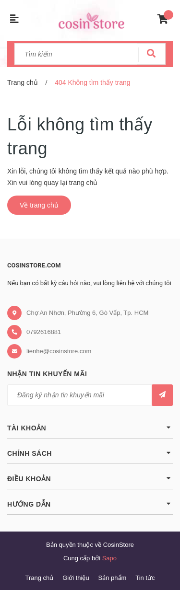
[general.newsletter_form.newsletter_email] (90, 395)
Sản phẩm (112, 577)
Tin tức (145, 577)
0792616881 (43, 331)
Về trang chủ (39, 205)
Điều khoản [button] (90, 478)
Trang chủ (39, 577)
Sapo (109, 558)
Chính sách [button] (90, 452)
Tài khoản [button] (90, 427)
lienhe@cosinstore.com (58, 351)
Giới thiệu (75, 577)
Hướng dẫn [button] (90, 503)
